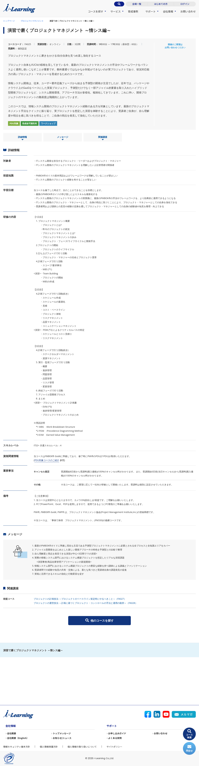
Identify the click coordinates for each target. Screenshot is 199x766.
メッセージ (62, 138)
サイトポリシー (114, 746)
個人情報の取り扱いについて (82, 746)
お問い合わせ (188, 11)
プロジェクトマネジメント (32, 20)
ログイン (184, 3)
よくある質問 (115, 738)
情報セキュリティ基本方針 (16, 746)
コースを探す (95, 11)
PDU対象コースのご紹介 (46, 460)
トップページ (9, 20)
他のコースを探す (99, 620)
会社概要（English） (18, 738)
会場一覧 (136, 3)
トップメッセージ (62, 733)
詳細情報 (22, 138)
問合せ (189, 748)
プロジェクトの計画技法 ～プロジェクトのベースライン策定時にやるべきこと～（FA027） (80, 598)
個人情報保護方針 (49, 746)
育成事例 (133, 11)
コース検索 (189, 734)
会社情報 (168, 11)
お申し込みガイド (117, 733)
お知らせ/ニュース (62, 738)
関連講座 (102, 138)
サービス (115, 11)
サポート (150, 11)
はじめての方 (161, 3)
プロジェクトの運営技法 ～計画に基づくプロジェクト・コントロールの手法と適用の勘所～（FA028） (85, 602)
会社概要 (11, 733)
